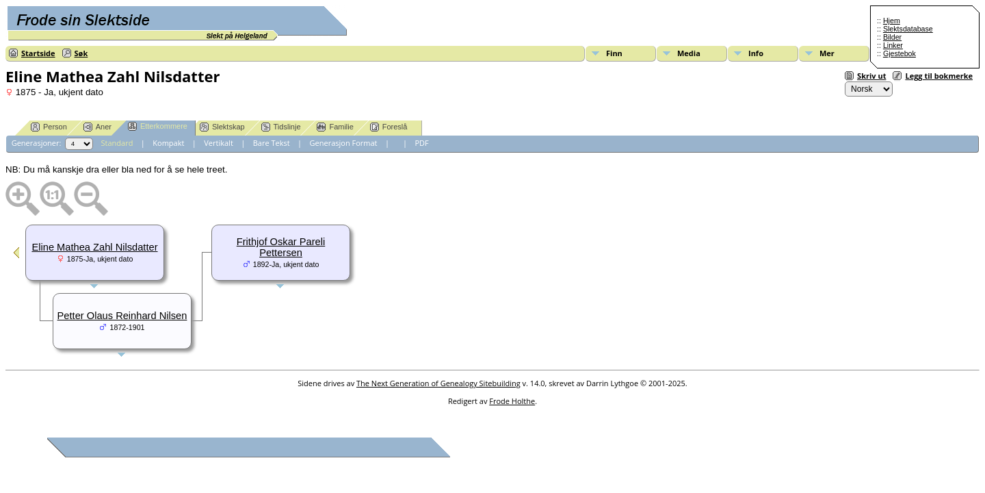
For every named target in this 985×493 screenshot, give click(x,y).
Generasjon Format (344, 143)
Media (688, 53)
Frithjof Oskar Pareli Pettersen (281, 247)
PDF (421, 143)
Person (49, 127)
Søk (81, 53)
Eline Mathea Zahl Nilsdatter (94, 247)
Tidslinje (281, 127)
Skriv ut (871, 76)
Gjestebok (899, 53)
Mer (827, 53)
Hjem (891, 20)
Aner (97, 127)
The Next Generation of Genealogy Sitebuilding (438, 383)
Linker (893, 45)
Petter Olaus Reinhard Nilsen (122, 315)
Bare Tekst (271, 143)
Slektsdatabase (908, 29)
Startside (38, 53)
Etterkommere (157, 126)
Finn (614, 53)
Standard (117, 143)
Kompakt (168, 143)
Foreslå (389, 127)
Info (755, 53)
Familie (335, 127)
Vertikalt (218, 143)
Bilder (892, 37)
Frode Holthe (512, 401)
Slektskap (222, 127)
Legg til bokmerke (939, 76)
